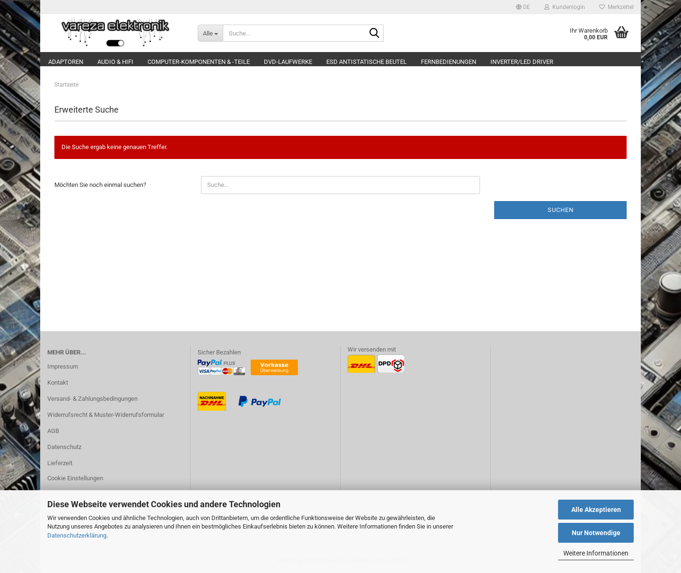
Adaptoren (65, 61)
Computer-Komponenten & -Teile (199, 61)
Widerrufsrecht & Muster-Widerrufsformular (105, 414)
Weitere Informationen (596, 553)
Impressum (62, 366)
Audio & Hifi (115, 61)
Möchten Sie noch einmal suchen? (100, 184)
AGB (53, 430)
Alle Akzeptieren (596, 509)
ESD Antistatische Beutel (366, 61)
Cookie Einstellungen (75, 478)
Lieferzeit (59, 463)
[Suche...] (210, 33)
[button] (523, 7)
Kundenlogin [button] (564, 7)
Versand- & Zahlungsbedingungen (92, 398)
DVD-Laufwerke (288, 61)
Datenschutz (64, 446)
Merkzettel (616, 7)
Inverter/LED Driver (521, 61)
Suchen (561, 209)
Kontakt (57, 382)
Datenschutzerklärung (76, 535)
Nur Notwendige (596, 533)
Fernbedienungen (448, 61)
